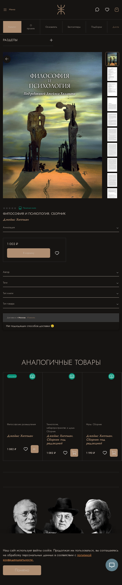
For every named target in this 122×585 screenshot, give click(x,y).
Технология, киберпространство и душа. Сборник (61, 428)
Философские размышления (21, 424)
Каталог (12, 27)
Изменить (31, 317)
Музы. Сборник (94, 424)
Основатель (51, 27)
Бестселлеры (74, 27)
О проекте (31, 27)
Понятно (22, 570)
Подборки (96, 27)
